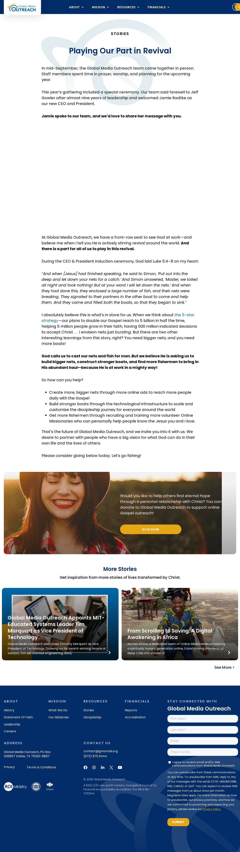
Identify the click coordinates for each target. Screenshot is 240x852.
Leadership (12, 724)
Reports (131, 710)
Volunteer (197, 7)
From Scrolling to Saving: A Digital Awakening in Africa (169, 634)
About (76, 7)
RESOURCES (128, 7)
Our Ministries (58, 717)
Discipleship (92, 717)
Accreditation (135, 717)
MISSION (100, 7)
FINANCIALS (159, 7)
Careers (10, 731)
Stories (89, 710)
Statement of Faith (18, 717)
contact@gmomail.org (101, 751)
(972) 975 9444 (95, 756)
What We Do (57, 710)
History (9, 710)
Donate (223, 7)
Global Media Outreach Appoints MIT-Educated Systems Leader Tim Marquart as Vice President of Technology (56, 627)
